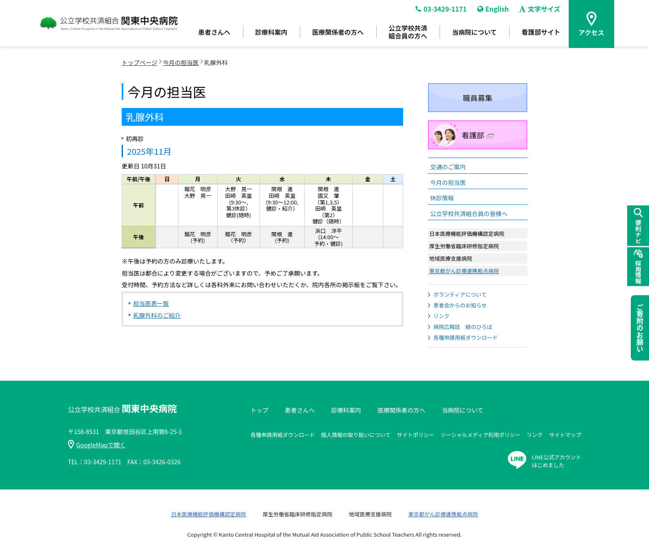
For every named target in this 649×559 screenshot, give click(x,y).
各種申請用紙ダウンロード (465, 337)
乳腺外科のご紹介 (156, 315)
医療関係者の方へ (335, 33)
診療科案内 (267, 33)
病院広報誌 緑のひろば (462, 327)
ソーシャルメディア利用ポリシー (480, 435)
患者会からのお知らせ (460, 305)
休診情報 (442, 197)
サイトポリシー (416, 435)
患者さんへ (209, 33)
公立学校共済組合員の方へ (406, 33)
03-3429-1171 (441, 11)
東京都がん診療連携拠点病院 (464, 271)
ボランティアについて (459, 294)
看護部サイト (542, 33)
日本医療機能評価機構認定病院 (208, 514)
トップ (259, 409)
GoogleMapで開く (96, 444)
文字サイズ (541, 11)
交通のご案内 (448, 166)
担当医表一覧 (150, 303)
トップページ (139, 62)
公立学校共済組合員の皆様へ (468, 213)
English (494, 11)
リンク (441, 316)
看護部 (478, 135)
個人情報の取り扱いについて (356, 435)
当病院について (474, 33)
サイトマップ (565, 435)
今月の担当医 (180, 62)
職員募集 (478, 97)
